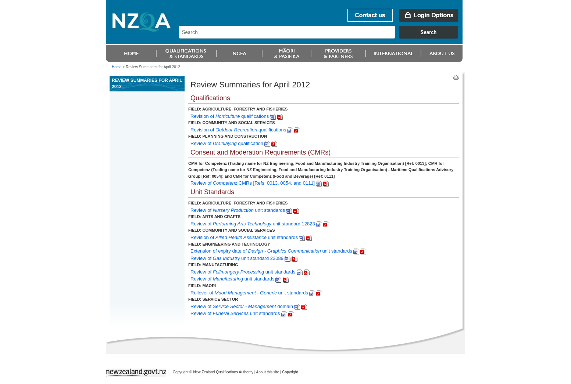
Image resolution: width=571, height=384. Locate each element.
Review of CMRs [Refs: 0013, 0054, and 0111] (252, 183)
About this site (267, 372)
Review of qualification (226, 143)
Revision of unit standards (244, 237)
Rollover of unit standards (249, 293)
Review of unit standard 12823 (252, 224)
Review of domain (241, 306)
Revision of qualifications (229, 116)
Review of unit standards (237, 210)
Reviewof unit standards (232, 279)
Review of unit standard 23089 (236, 258)
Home (117, 67)
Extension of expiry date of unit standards (271, 251)
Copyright (290, 372)
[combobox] (322, 37)
